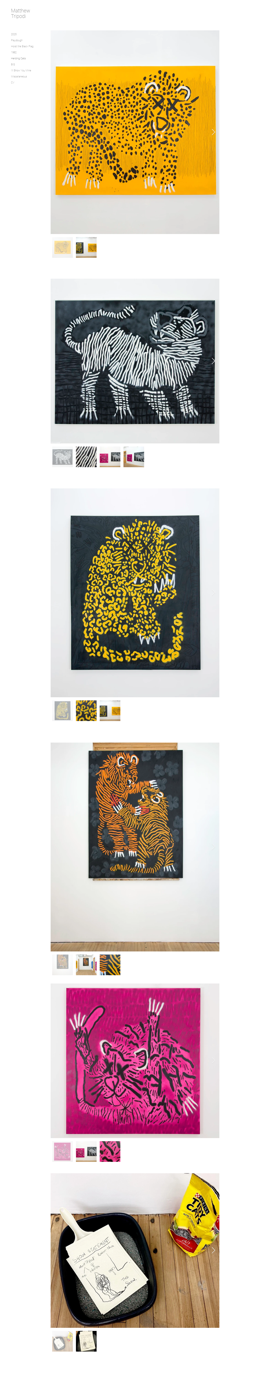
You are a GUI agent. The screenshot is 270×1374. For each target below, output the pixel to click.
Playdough (17, 40)
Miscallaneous (19, 76)
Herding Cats (18, 58)
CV (12, 82)
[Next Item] (213, 132)
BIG (13, 64)
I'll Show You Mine (21, 70)
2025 (14, 34)
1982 (14, 52)
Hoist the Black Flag (22, 46)
